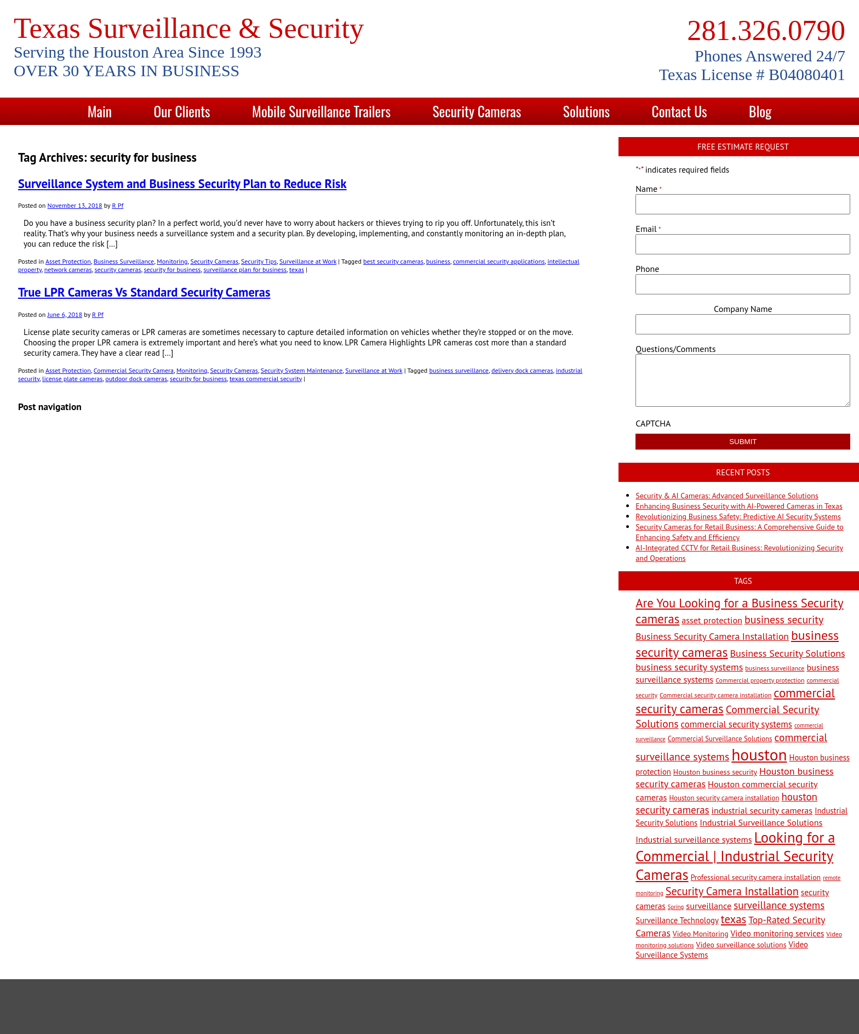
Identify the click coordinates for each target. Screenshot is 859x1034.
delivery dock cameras (522, 370)
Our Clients (181, 111)
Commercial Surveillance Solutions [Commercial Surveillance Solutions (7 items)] (720, 738)
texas (296, 269)
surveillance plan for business (245, 269)
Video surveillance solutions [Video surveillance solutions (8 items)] (741, 945)
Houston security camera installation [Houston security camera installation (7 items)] (724, 798)
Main (100, 111)
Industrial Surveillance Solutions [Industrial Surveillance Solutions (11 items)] (761, 822)
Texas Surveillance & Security (189, 28)
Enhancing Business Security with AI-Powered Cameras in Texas (738, 506)
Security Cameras (477, 111)
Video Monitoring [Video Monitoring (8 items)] (701, 934)
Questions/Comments (675, 348)
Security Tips (259, 261)
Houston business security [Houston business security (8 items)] (715, 772)
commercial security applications (499, 261)
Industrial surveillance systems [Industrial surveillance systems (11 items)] (693, 839)
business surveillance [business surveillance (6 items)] (774, 668)
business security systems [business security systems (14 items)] (689, 667)
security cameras (118, 269)
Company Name (743, 308)
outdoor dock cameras (136, 378)
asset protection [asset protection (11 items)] (712, 620)
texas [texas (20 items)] (733, 919)
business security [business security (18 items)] (784, 619)
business (438, 261)
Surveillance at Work (307, 261)
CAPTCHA (653, 423)
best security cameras (393, 261)
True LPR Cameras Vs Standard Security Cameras (144, 292)
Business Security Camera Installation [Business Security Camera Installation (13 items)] (712, 636)
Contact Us (679, 111)
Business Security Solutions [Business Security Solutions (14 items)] (787, 653)
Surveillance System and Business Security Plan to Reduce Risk (182, 183)
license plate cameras (72, 378)
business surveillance (459, 370)
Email (648, 228)
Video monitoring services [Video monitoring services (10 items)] (777, 933)
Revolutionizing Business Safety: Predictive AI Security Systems (737, 516)
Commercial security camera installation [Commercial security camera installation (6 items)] (715, 695)
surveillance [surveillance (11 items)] (708, 905)
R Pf (117, 205)
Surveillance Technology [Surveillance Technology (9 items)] (676, 920)
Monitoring (172, 261)
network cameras (68, 269)
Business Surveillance (124, 261)
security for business (172, 269)
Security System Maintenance (302, 370)
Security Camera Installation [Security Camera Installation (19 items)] (732, 891)
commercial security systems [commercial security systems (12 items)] (736, 724)
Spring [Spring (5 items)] (676, 907)
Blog (760, 111)
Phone (647, 268)
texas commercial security (266, 378)
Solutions (586, 111)
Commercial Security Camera (134, 370)
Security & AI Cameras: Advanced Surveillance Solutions (726, 496)
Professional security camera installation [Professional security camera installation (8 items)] (756, 877)
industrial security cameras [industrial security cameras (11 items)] (762, 810)
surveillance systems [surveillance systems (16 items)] (779, 905)
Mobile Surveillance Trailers (321, 111)
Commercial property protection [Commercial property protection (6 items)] (759, 680)
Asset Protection (68, 261)
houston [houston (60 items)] (759, 754)
